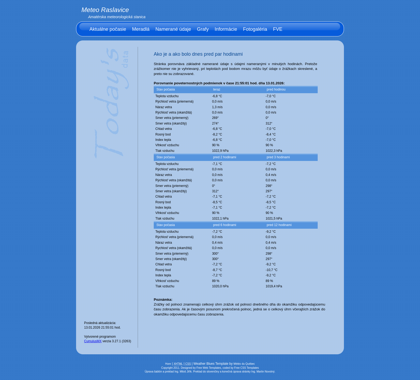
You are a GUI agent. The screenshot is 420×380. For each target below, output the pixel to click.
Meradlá (140, 29)
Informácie (226, 29)
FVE (277, 29)
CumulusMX (93, 341)
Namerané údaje (173, 29)
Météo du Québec (244, 363)
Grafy (203, 29)
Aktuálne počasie (107, 29)
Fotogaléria (255, 29)
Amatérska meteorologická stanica (116, 17)
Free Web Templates (208, 367)
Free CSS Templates (246, 367)
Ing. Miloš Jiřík (183, 371)
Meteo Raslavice (105, 9)
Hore (168, 363)
